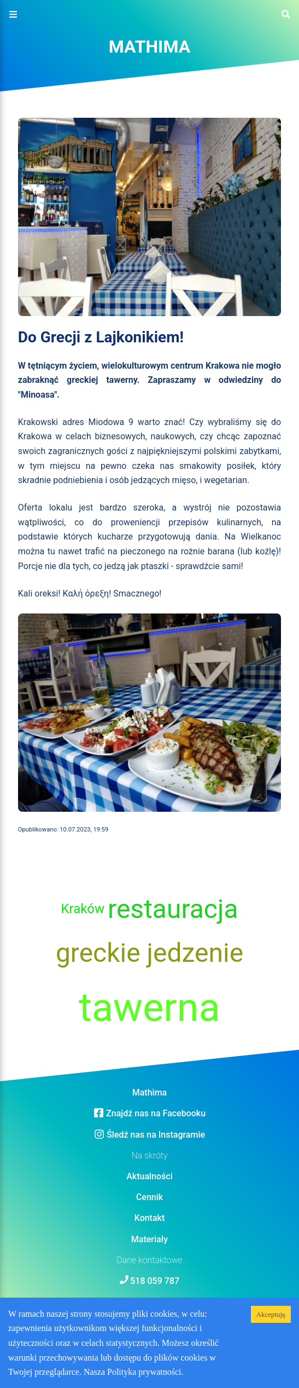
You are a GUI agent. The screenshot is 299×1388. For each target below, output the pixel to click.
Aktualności (149, 1176)
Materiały (149, 1239)
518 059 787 (154, 1281)
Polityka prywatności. (145, 1371)
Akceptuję (270, 1314)
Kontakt (149, 1218)
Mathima (149, 46)
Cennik (149, 1197)
